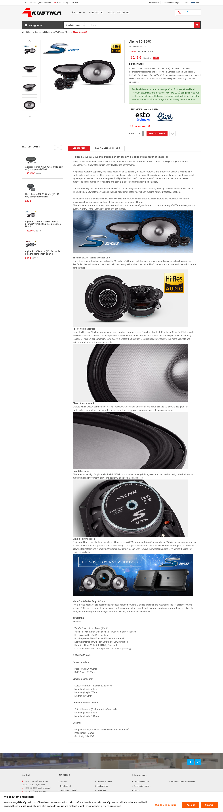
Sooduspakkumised (68, 790)
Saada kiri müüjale (138, 47)
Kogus (132, 134)
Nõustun (209, 805)
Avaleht (63, 782)
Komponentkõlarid (42, 32)
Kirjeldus (79, 148)
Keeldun (191, 805)
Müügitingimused (141, 782)
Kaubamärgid (102, 786)
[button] (42, 25)
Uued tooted (65, 786)
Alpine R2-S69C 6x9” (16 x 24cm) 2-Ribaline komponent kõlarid (42, 252)
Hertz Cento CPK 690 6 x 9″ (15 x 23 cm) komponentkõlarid (42, 195)
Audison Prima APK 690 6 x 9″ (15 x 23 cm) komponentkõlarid (44, 168)
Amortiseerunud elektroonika (183, 782)
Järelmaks (101, 790)
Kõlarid (29, 32)
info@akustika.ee (39, 791)
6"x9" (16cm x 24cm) (61, 32)
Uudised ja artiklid (104, 782)
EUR (185, 3)
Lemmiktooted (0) (170, 3)
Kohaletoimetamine (142, 786)
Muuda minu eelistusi (166, 805)
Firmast (137, 790)
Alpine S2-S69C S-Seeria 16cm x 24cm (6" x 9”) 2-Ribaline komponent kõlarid (43, 224)
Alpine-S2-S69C (80, 32)
